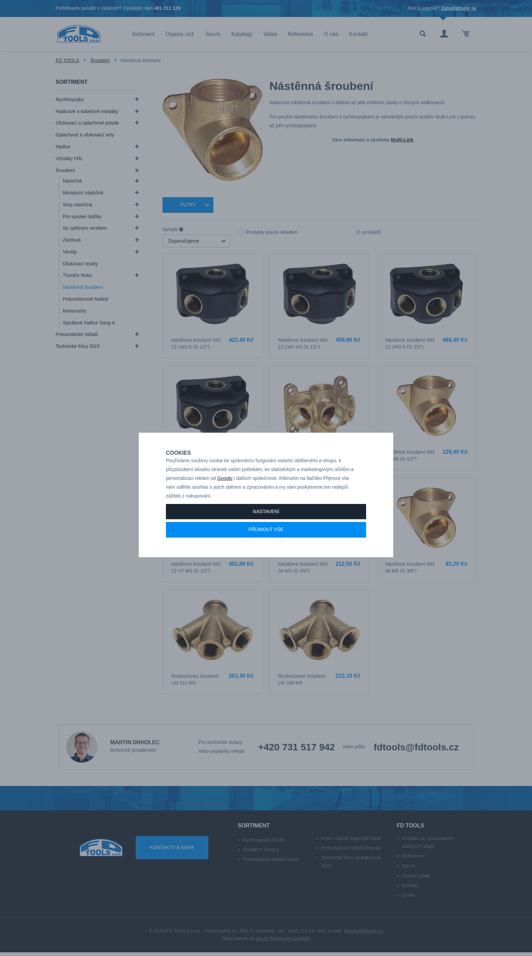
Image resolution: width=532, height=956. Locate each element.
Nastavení (266, 514)
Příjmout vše (265, 533)
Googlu (224, 481)
